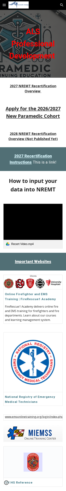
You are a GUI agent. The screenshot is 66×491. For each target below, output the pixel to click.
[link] (33, 226)
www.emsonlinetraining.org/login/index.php (34, 417)
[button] (4, 5)
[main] (33, 44)
